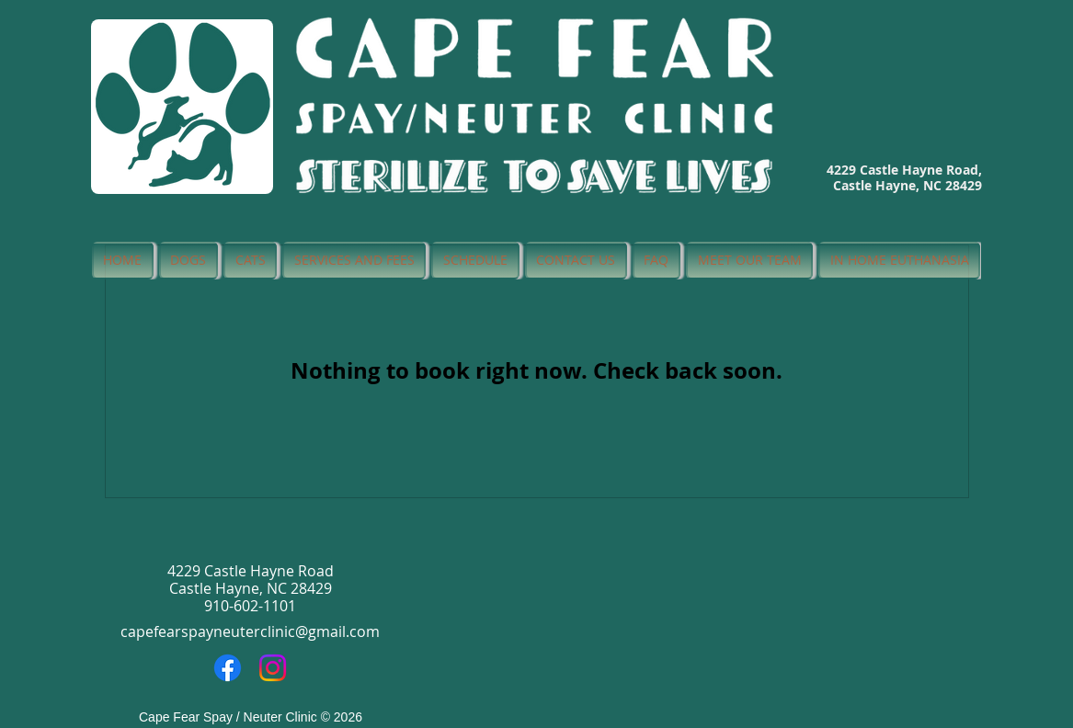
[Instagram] (273, 668)
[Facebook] (227, 668)
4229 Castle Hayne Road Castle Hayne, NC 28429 (250, 579)
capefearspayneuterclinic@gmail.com (250, 631)
